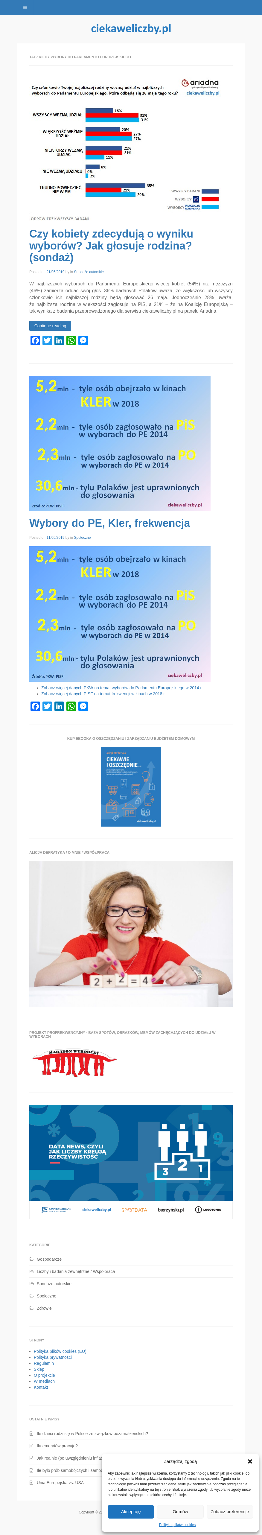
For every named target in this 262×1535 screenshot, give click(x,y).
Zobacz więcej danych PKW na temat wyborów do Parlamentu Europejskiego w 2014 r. (121, 687)
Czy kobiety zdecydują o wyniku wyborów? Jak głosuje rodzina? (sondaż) (111, 246)
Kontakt (41, 1387)
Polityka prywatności (53, 1357)
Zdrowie (44, 1308)
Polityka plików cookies (177, 1525)
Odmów (180, 1511)
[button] (250, 1461)
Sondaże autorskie (88, 272)
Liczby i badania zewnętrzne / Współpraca (76, 1271)
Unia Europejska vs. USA (60, 1482)
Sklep (39, 1369)
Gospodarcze (49, 1259)
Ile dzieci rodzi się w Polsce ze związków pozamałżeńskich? (92, 1433)
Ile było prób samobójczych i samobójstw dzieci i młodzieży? (93, 1470)
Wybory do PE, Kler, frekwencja (109, 523)
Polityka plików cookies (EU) (60, 1351)
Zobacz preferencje (230, 1511)
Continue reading (50, 325)
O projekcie (44, 1375)
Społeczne (82, 537)
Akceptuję (131, 1511)
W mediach (44, 1381)
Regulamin (44, 1363)
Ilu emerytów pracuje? (57, 1445)
